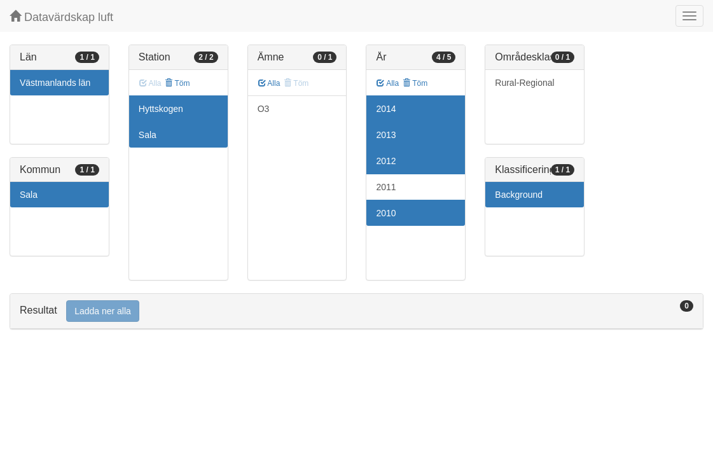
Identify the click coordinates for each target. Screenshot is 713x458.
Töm (177, 83)
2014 (386, 109)
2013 (386, 135)
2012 (386, 161)
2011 (386, 187)
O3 (264, 109)
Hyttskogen (161, 109)
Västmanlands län (55, 83)
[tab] (356, 311)
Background (519, 195)
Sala (29, 195)
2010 (386, 213)
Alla (269, 83)
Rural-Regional (524, 83)
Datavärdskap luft (61, 17)
